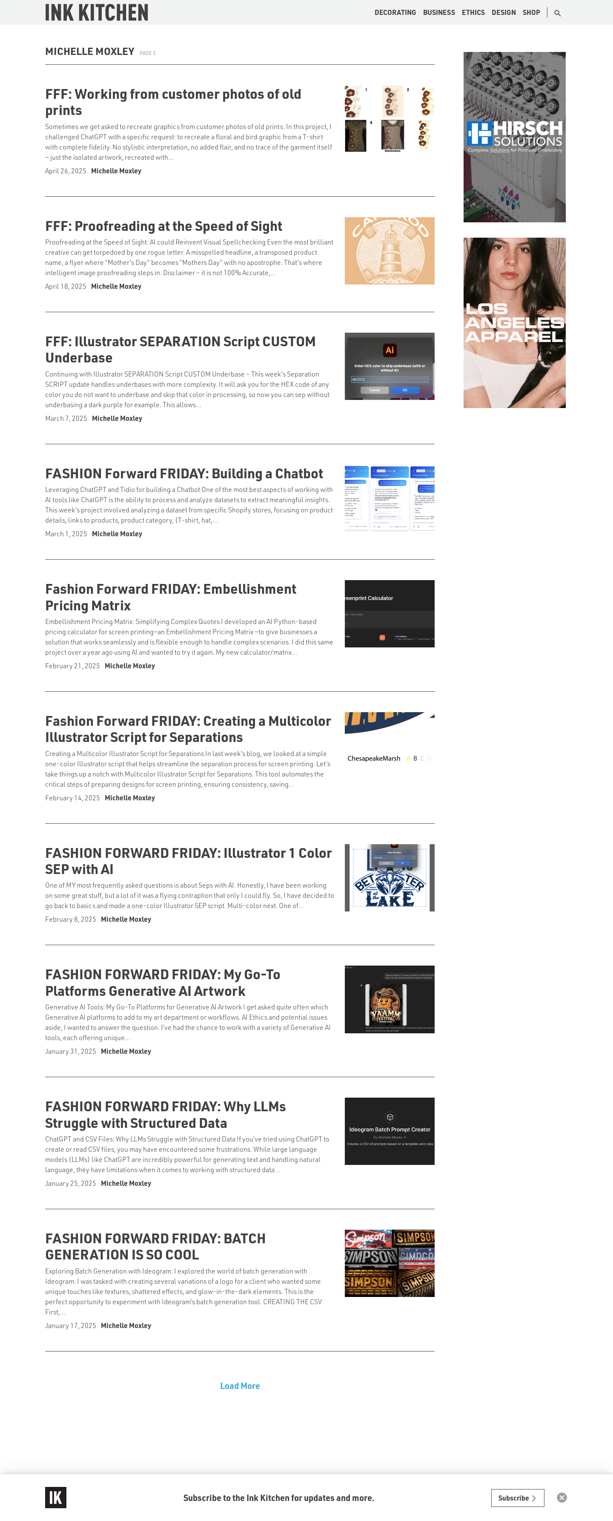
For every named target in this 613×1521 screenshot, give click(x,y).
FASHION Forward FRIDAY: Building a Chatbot (184, 473)
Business (439, 12)
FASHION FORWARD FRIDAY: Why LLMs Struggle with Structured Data (165, 1114)
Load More (240, 1385)
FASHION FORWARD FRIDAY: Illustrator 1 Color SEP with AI (188, 860)
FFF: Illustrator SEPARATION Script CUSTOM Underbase (180, 349)
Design (504, 12)
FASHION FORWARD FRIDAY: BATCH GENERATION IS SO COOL (155, 1246)
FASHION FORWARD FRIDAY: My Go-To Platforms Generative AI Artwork (163, 982)
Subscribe (517, 1497)
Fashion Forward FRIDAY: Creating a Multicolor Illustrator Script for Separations (188, 728)
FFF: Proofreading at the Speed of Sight (163, 225)
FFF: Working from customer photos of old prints (173, 101)
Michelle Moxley (116, 170)
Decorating (395, 12)
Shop (531, 12)
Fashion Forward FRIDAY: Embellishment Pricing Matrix (170, 596)
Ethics (473, 12)
